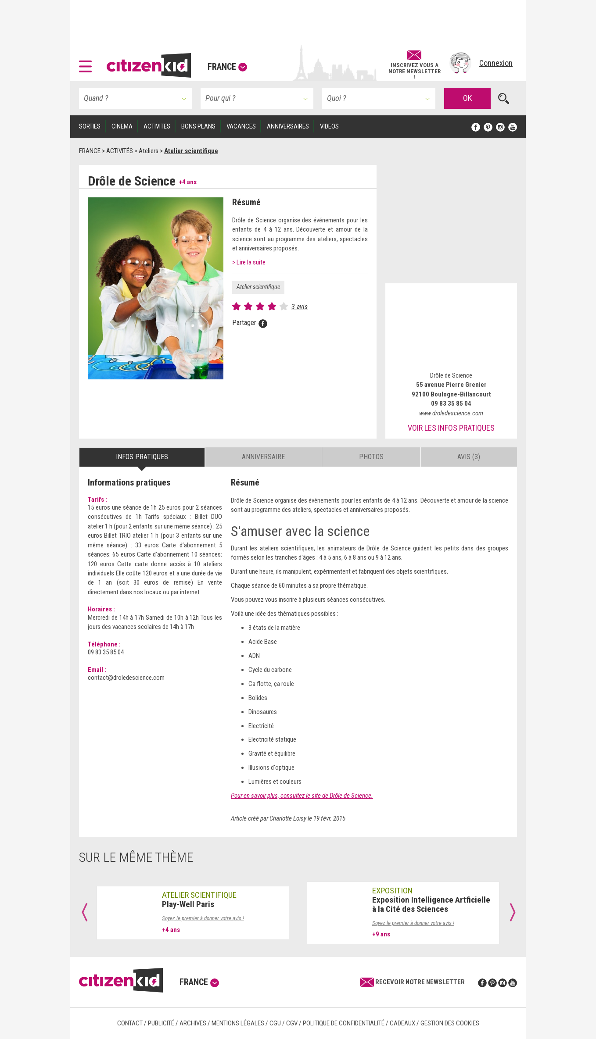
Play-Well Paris (188, 904)
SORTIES (90, 126)
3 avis (299, 307)
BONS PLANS (198, 126)
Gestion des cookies (449, 1023)
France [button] (227, 66)
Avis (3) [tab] (468, 457)
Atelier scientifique (258, 286)
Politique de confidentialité (343, 1023)
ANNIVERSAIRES (288, 126)
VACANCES (241, 126)
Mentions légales (238, 1023)
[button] (87, 63)
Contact (130, 1023)
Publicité (161, 1023)
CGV (292, 1023)
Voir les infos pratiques (451, 427)
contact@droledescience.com (126, 678)
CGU (275, 1023)
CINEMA (122, 126)
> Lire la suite (249, 262)
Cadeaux (402, 1023)
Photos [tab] (371, 457)
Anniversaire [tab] (263, 457)
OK (467, 98)
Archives (193, 1023)
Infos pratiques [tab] (142, 457)
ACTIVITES (157, 126)
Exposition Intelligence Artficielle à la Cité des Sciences (431, 904)
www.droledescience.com (451, 413)
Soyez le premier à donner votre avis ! (203, 918)
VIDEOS (329, 126)
